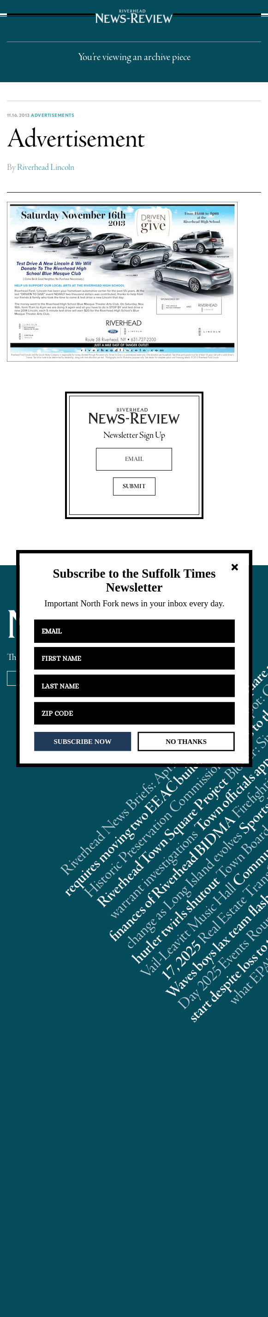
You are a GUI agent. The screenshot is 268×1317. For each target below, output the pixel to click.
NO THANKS (186, 741)
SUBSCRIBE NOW (82, 741)
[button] (134, 580)
